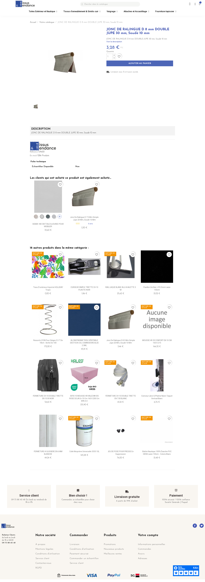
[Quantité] (109, 56)
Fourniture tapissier (165, 11)
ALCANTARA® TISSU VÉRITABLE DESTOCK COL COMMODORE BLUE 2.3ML (84, 343)
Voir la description (114, 41)
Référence (34, 152)
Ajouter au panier (140, 63)
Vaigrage (112, 11)
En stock (33, 156)
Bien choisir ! (78, 495)
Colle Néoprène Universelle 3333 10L (84, 451)
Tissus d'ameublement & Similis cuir (81, 11)
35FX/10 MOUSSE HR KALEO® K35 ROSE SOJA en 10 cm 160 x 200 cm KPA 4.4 (84, 398)
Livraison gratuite (127, 497)
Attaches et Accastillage (136, 11)
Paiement (176, 495)
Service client (29, 495)
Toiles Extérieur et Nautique (43, 11)
